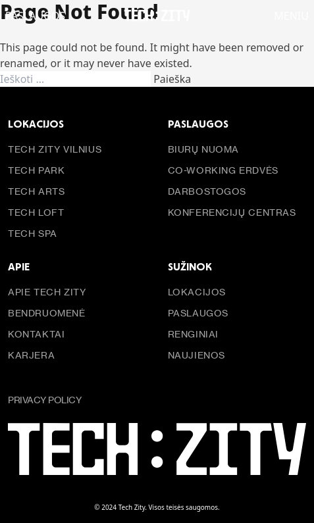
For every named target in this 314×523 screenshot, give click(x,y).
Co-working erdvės (223, 170)
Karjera (31, 355)
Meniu (291, 16)
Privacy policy (44, 399)
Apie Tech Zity (47, 291)
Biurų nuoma (204, 149)
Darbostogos (207, 191)
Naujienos (196, 355)
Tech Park (36, 170)
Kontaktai (36, 333)
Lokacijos (197, 291)
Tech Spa (32, 233)
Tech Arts (36, 191)
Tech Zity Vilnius (54, 149)
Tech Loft (36, 212)
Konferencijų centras (232, 212)
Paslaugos (198, 312)
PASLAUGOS (35, 16)
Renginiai (193, 333)
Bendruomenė (47, 312)
